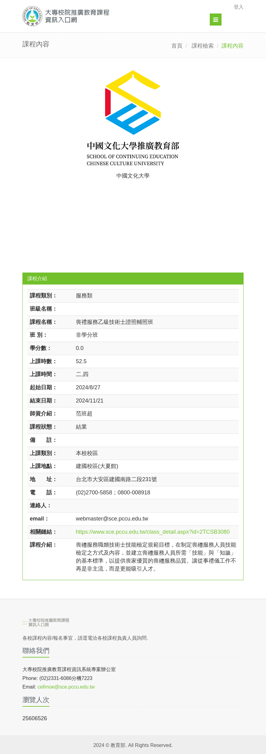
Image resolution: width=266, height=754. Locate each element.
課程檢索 (203, 46)
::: (24, 623)
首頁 (176, 46)
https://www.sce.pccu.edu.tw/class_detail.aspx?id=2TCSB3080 (153, 532)
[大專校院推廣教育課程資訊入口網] (111, 16)
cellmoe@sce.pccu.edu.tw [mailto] (66, 686)
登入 (239, 7)
